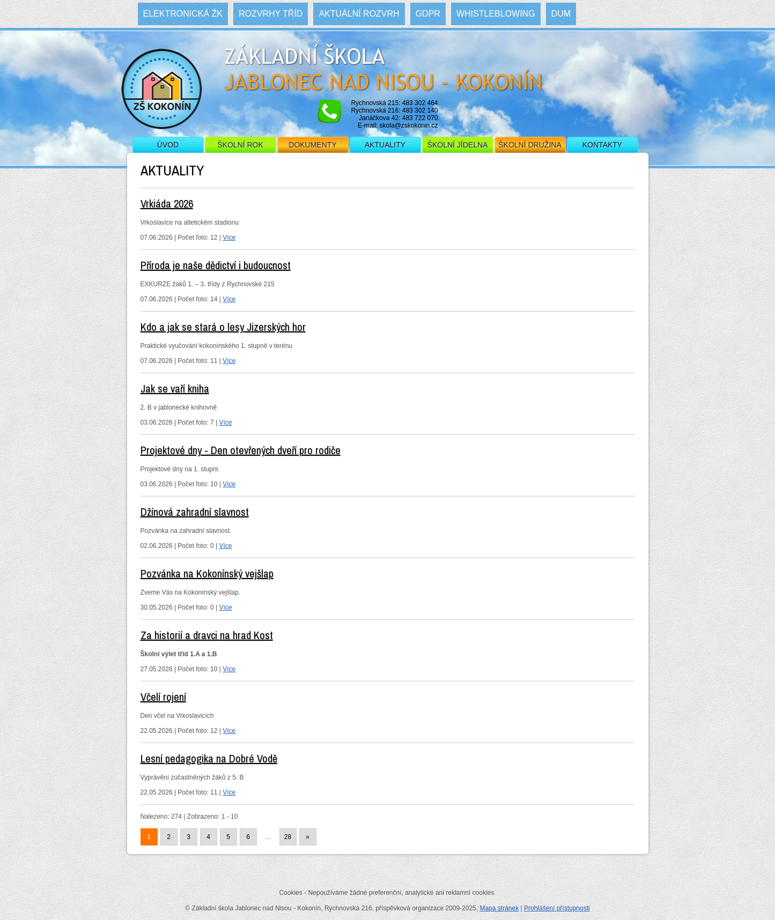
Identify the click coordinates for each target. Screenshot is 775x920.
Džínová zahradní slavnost (195, 511)
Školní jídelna (457, 144)
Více (229, 237)
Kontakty (602, 144)
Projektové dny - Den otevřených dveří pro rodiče (241, 450)
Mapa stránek (499, 908)
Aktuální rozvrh (359, 13)
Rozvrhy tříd (270, 13)
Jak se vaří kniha (175, 388)
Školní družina (529, 144)
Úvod (168, 144)
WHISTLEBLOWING (495, 13)
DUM (561, 13)
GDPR (428, 13)
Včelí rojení (163, 696)
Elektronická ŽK (183, 13)
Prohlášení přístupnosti (557, 908)
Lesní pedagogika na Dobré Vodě (209, 758)
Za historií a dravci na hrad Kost (207, 635)
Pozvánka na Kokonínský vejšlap (207, 573)
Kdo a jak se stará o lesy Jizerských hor (223, 327)
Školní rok (240, 144)
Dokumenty (312, 144)
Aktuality (385, 144)
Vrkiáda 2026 (167, 203)
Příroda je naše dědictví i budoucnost (216, 265)
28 (287, 837)
